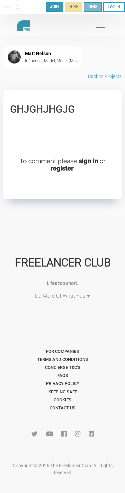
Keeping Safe (62, 391)
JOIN (54, 6)
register (61, 168)
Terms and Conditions (62, 359)
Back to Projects (105, 76)
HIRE (73, 6)
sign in (88, 161)
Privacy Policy (62, 383)
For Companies (62, 351)
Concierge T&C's (62, 367)
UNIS (92, 6)
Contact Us (62, 407)
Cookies (62, 399)
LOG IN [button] (114, 7)
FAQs (62, 375)
